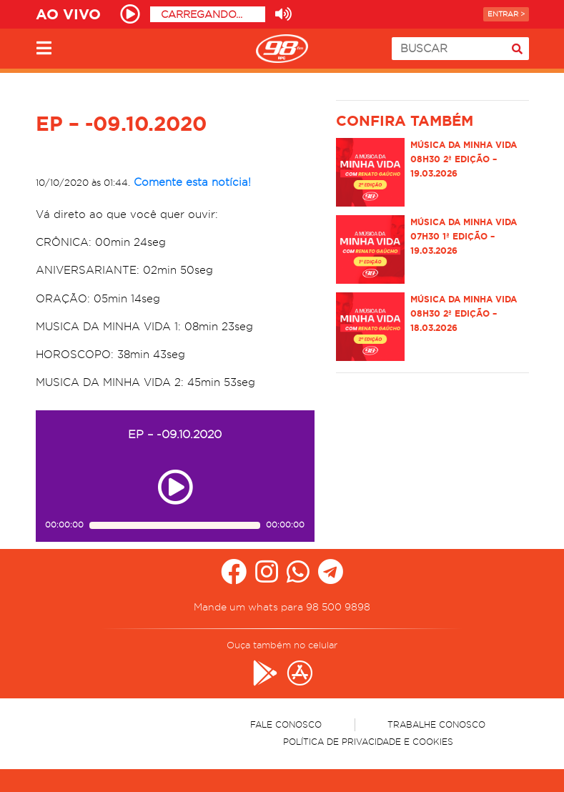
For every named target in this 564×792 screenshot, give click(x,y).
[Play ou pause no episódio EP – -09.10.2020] (175, 487)
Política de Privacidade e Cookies (368, 741)
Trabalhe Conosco (436, 724)
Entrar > (506, 14)
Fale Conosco (286, 724)
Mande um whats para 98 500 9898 (282, 607)
